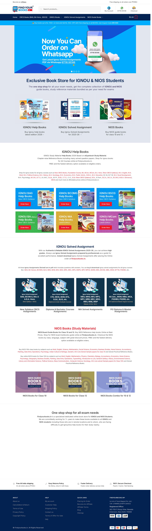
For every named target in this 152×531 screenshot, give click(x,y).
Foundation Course (74, 173)
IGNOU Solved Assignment (75, 127)
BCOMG (40, 270)
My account (49, 501)
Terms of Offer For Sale (54, 516)
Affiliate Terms (82, 507)
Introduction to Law (88, 358)
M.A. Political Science (31, 175)
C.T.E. (65, 177)
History (110, 358)
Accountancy (126, 349)
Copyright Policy (19, 516)
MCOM (102, 270)
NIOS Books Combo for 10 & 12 (116, 395)
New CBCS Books (61, 173)
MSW (112, 270)
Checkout (134, 9)
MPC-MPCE (86, 270)
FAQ (46, 519)
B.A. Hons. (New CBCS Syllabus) (106, 173)
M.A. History (43, 175)
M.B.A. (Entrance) (125, 177)
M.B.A (88, 175)
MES (97, 270)
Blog (79, 510)
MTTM (117, 270)
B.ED (59, 177)
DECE (53, 180)
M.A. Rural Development (122, 175)
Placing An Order (83, 501)
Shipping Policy (51, 508)
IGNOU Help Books (34, 127)
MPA (65, 270)
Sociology (87, 361)
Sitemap (80, 513)
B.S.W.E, (116, 177)
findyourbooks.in (78, 259)
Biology (97, 356)
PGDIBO (123, 270)
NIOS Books (115, 127)
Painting (20, 352)
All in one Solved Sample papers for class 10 (89, 352)
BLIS (45, 270)
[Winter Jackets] (116, 198)
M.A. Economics (65, 175)
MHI (57, 270)
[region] (75, 49)
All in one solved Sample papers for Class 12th (107, 361)
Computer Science (76, 361)
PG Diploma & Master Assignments (120, 310)
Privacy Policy (18, 512)
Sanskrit (70, 352)
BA (83, 173)
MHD (53, 270)
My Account (109, 9)
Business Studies (104, 349)
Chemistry (90, 356)
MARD (93, 270)
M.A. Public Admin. (79, 175)
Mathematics (73, 349)
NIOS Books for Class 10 (35, 395)
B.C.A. (104, 177)
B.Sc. (93, 177)
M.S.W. (33, 177)
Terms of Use (18, 508)
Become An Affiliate (84, 504)
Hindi (54, 349)
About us (16, 501)
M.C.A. (110, 177)
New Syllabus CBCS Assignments (29, 310)
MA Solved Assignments (90, 309)
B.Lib (50, 177)
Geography (33, 358)
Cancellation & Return (21, 505)
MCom (92, 173)
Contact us (49, 512)
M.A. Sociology (54, 175)
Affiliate (23, 2)
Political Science (47, 361)
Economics (93, 349)
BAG (26, 270)
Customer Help (51, 505)
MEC (69, 270)
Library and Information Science (30, 361)
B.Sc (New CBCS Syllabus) (81, 177)
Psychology (45, 352)
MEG (49, 270)
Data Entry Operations (32, 352)
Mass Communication (61, 361)
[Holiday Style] (75, 198)
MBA (107, 270)
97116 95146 (121, 9)
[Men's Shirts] (34, 198)
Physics (84, 356)
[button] (133, 17)
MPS (74, 270)
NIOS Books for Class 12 (75, 395)
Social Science (84, 349)
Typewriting (77, 358)
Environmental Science (122, 358)
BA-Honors (32, 270)
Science (65, 349)
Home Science (116, 349)
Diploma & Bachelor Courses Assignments (60, 310)
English (59, 349)
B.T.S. (39, 177)
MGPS (78, 270)
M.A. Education (97, 175)
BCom (87, 173)
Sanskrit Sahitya (102, 358)
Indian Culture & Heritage (58, 352)
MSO (61, 270)
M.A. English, (123, 173)
